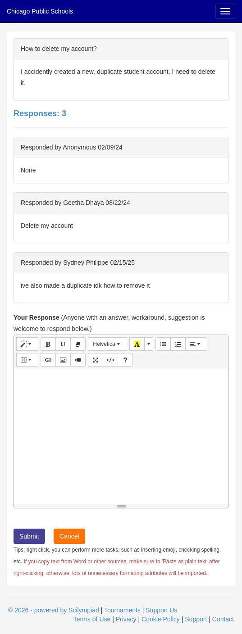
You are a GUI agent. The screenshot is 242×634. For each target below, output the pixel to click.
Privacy (126, 619)
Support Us (161, 610)
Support (196, 619)
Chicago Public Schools (40, 11)
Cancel (69, 536)
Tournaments (122, 610)
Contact (223, 619)
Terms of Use (91, 619)
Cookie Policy (161, 619)
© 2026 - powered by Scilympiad (53, 610)
